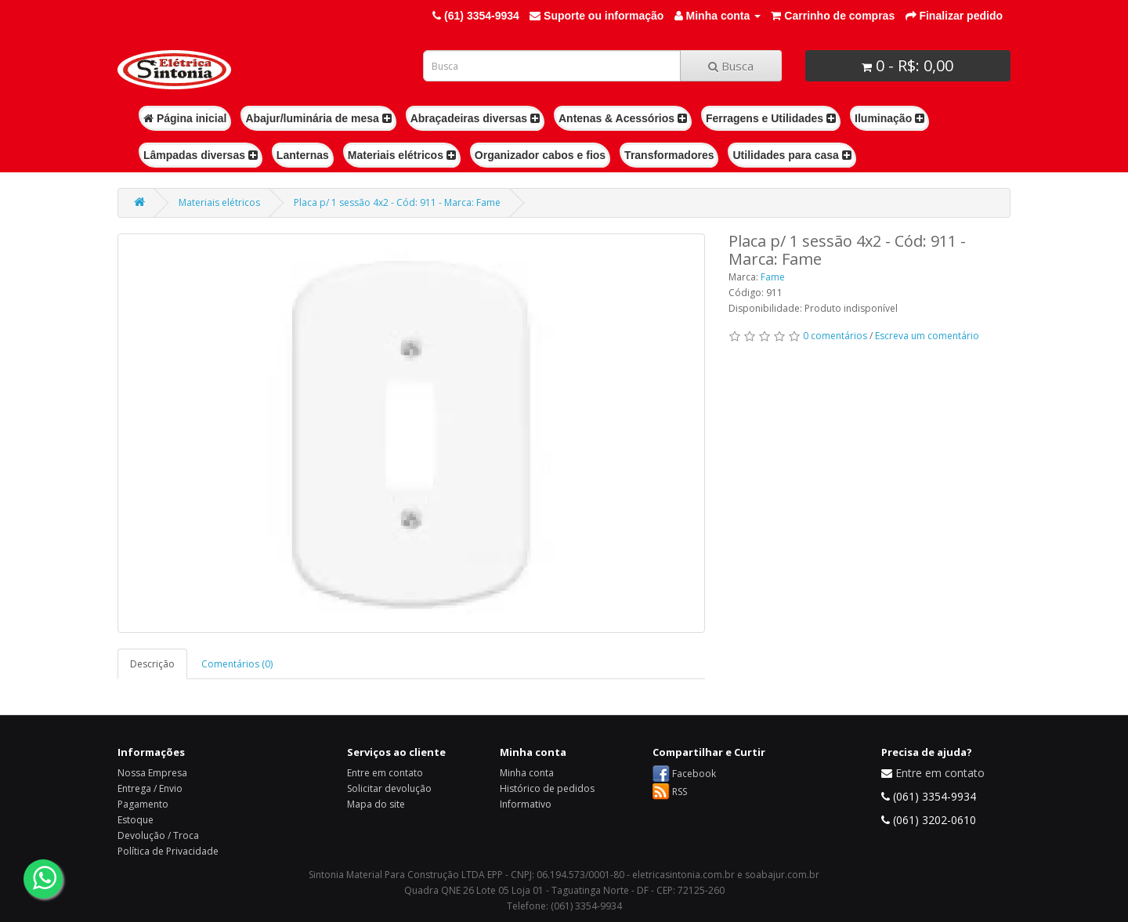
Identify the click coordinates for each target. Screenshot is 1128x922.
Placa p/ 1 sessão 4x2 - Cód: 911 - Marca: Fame (397, 202)
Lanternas (303, 155)
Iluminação (889, 118)
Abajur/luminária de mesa (318, 118)
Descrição (152, 664)
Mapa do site (376, 804)
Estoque (136, 819)
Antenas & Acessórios (623, 118)
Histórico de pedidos (547, 788)
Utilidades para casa (791, 155)
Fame (773, 277)
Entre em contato (385, 772)
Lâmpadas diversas (200, 155)
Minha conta (527, 772)
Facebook (694, 773)
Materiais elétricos (402, 155)
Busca (731, 66)
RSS (679, 791)
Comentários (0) (237, 664)
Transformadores (669, 155)
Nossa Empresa (152, 772)
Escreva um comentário (927, 335)
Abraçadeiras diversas (475, 118)
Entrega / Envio (150, 788)
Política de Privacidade (168, 851)
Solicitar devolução (389, 788)
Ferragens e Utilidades (771, 118)
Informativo (525, 804)
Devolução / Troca (158, 835)
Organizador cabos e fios (540, 155)
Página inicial (184, 118)
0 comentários (835, 335)
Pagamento (143, 804)
